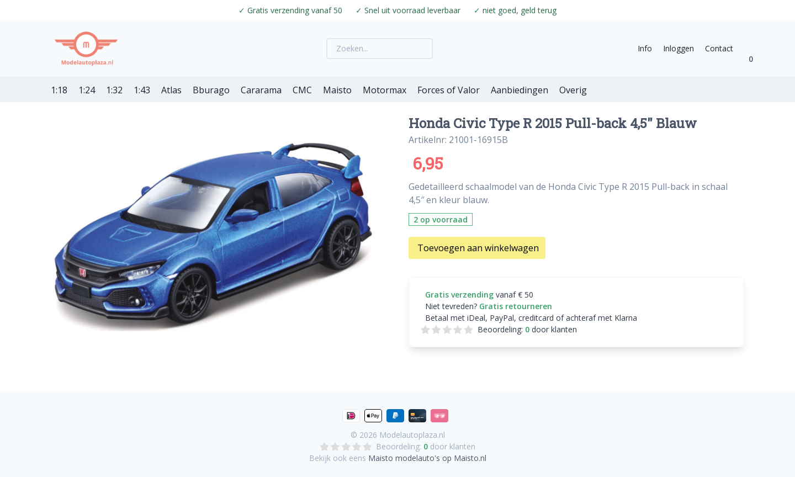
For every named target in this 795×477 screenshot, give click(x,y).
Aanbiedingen (519, 90)
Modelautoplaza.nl (412, 435)
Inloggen (678, 48)
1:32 (114, 90)
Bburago (211, 90)
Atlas (171, 90)
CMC (302, 90)
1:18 (59, 90)
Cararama (261, 90)
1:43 (142, 90)
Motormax (384, 90)
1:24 (86, 90)
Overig (573, 90)
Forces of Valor (448, 90)
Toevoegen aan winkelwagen (478, 248)
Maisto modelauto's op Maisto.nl (427, 458)
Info (645, 48)
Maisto (337, 90)
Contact (719, 48)
